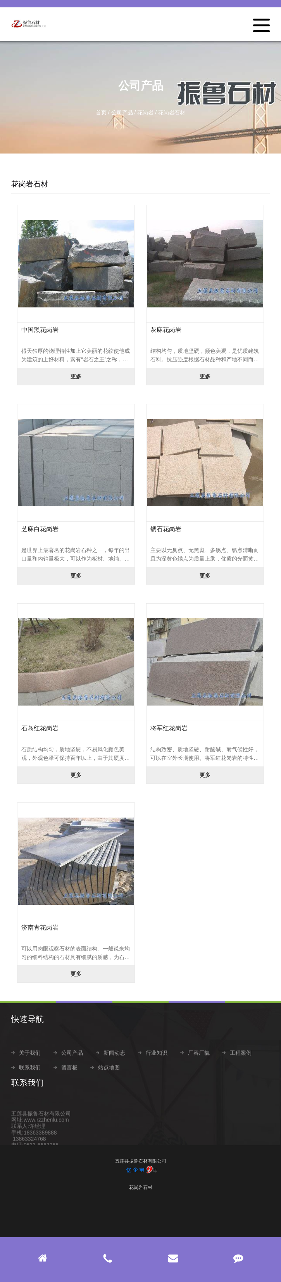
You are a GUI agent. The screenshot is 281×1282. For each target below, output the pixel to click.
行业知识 (156, 1066)
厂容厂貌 (199, 1066)
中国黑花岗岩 (40, 329)
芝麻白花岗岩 (40, 529)
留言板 (69, 1081)
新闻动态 (114, 1066)
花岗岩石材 (171, 112)
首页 (101, 112)
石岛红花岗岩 (40, 728)
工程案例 (241, 1066)
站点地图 (109, 1081)
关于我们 (30, 1066)
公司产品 (122, 112)
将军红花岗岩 (169, 728)
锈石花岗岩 (165, 529)
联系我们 (30, 1081)
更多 (76, 376)
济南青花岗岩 (40, 927)
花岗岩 (145, 112)
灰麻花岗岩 (165, 329)
